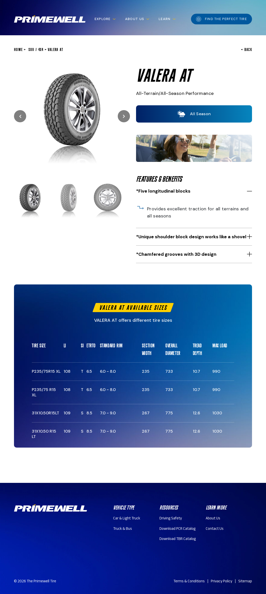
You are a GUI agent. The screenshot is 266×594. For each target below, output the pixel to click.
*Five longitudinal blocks (163, 191)
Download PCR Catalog (177, 529)
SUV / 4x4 (35, 49)
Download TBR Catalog (177, 539)
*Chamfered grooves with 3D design (176, 254)
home (18, 49)
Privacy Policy (221, 582)
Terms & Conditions (189, 582)
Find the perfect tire (221, 19)
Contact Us (215, 529)
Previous (20, 116)
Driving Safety (170, 519)
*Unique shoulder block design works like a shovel (191, 237)
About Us (134, 19)
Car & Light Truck (126, 519)
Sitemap (245, 582)
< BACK (246, 49)
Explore (103, 19)
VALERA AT (55, 49)
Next (124, 116)
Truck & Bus (122, 529)
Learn (165, 19)
